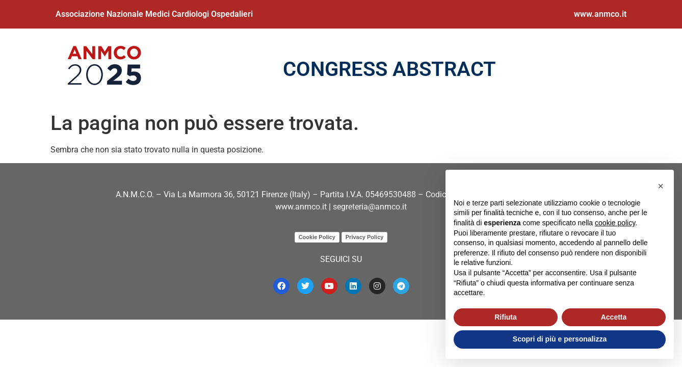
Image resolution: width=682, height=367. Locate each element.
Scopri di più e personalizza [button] (560, 339)
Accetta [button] (614, 317)
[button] (660, 186)
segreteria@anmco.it (370, 207)
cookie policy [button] (615, 223)
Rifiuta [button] (505, 317)
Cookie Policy (317, 237)
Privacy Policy (365, 237)
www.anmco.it (600, 14)
